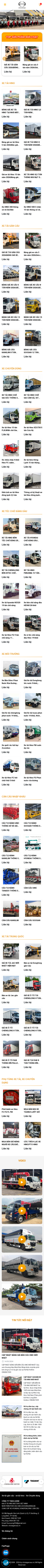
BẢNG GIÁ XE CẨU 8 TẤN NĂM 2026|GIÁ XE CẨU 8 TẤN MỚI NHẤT (32, 286)
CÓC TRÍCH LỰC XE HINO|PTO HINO (32, 1143)
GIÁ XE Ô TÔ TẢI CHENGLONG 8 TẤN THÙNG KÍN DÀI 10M (32, 997)
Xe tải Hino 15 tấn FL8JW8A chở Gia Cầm (9, 429)
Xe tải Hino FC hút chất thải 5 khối (9, 779)
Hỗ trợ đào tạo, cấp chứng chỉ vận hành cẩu (33, 1407)
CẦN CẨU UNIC (30, 888)
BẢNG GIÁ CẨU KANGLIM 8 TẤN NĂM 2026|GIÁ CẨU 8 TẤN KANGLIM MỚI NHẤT (11, 351)
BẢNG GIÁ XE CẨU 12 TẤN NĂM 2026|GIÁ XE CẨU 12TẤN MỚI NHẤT (11, 318)
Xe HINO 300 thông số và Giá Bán (10, 208)
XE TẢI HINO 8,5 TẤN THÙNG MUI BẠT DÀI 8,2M (33, 176)
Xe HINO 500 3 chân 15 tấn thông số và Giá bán (32, 208)
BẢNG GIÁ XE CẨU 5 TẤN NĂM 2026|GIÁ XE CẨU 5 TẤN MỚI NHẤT (10, 286)
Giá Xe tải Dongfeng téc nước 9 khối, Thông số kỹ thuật (33, 682)
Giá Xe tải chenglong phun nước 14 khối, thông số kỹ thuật (11, 714)
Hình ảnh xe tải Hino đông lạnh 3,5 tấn (10, 493)
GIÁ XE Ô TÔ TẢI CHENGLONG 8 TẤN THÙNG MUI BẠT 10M (32, 1029)
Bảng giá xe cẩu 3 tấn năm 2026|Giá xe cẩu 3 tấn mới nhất (30, 66)
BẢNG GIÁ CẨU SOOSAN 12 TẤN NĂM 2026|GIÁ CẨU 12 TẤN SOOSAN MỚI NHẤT (32, 351)
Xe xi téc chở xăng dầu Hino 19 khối (32, 636)
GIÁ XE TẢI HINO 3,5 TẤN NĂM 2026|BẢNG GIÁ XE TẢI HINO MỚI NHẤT (32, 111)
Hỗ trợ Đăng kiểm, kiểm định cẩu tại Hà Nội (33, 1437)
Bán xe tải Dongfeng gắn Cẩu (33, 964)
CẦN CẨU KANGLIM (10, 920)
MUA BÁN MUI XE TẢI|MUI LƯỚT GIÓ (32, 1110)
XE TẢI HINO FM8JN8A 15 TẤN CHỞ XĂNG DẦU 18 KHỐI (32, 571)
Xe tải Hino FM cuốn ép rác (32, 746)
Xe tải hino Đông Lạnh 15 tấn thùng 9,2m (31, 461)
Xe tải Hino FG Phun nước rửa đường (32, 779)
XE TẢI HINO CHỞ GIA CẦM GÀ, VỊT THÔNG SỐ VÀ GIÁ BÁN (32, 396)
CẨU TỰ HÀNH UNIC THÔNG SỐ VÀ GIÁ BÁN (10, 824)
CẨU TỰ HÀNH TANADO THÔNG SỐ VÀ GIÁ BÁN (10, 889)
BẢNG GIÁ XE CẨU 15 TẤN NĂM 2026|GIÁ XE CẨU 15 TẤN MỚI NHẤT (33, 318)
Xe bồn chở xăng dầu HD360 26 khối (33, 603)
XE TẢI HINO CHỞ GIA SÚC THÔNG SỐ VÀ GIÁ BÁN (10, 396)
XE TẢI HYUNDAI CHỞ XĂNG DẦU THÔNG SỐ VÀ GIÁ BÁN (32, 539)
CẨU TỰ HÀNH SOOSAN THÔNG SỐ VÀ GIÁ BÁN (33, 824)
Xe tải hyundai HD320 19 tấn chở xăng (11, 603)
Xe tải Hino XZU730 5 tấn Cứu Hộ (33, 428)
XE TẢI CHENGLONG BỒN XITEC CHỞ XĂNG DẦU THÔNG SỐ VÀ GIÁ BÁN (10, 571)
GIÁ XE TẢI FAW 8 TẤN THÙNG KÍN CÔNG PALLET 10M (32, 1062)
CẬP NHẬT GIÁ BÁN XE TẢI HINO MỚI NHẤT (32, 1378)
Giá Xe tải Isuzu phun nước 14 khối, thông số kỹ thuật (33, 714)
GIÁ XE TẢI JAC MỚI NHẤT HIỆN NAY (10, 964)
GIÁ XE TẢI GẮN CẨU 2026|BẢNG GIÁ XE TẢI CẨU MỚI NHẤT (11, 66)
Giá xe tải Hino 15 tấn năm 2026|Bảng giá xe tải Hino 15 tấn (11, 176)
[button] (39, 59)
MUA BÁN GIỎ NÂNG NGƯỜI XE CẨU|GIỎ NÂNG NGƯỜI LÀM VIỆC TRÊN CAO (10, 1143)
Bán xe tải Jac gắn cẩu (10, 996)
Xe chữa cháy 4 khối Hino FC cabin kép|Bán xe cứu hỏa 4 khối (10, 461)
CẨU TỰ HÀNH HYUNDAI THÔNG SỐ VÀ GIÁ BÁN (33, 857)
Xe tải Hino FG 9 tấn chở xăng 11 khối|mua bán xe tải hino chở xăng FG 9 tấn (10, 636)
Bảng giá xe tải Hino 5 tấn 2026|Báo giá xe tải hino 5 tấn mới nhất (10, 143)
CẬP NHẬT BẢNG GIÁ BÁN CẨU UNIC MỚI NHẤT (20, 1356)
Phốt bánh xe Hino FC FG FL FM (10, 1110)
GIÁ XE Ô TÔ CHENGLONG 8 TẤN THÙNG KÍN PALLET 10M (10, 1029)
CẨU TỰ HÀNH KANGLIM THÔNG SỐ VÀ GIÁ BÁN (11, 857)
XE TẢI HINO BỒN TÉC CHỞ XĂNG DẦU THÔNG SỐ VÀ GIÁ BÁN (11, 539)
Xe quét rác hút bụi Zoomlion (10, 746)
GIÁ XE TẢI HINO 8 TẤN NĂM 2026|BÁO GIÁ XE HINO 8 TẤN (32, 143)
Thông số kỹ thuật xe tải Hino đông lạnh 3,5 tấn (33, 494)
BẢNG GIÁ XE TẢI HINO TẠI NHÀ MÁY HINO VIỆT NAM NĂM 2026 (11, 111)
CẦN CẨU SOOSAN (32, 920)
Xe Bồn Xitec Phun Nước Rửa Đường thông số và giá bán (10, 682)
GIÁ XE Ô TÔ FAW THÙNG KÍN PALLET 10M (10, 1062)
